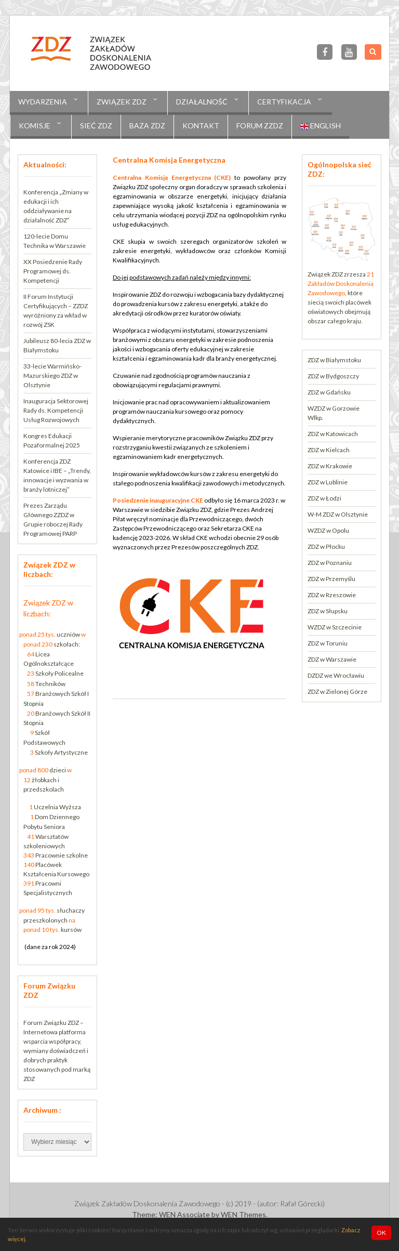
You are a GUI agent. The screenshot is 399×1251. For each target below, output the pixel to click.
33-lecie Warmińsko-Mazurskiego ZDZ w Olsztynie (52, 375)
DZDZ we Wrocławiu (336, 675)
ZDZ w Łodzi (324, 498)
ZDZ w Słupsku (328, 611)
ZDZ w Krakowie (330, 466)
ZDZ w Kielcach (329, 450)
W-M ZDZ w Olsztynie (338, 514)
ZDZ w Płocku (326, 546)
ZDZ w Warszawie (332, 659)
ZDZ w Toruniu (328, 643)
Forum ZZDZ (259, 125)
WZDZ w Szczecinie (335, 627)
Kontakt (200, 125)
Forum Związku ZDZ (51, 1022)
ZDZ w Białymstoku (334, 360)
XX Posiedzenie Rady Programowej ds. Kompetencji (52, 271)
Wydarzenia (42, 101)
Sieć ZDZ (96, 125)
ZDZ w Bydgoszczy (333, 376)
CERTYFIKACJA (284, 101)
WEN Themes (243, 1214)
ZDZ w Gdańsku (329, 392)
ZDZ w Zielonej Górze (337, 691)
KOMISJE (34, 125)
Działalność (202, 101)
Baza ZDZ (147, 125)
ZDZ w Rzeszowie (332, 595)
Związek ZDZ (122, 101)
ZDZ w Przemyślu (331, 579)
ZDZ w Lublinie (328, 482)
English (320, 125)
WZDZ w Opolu (328, 530)
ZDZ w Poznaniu (330, 563)
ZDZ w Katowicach (333, 434)
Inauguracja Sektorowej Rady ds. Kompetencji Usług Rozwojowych (55, 410)
